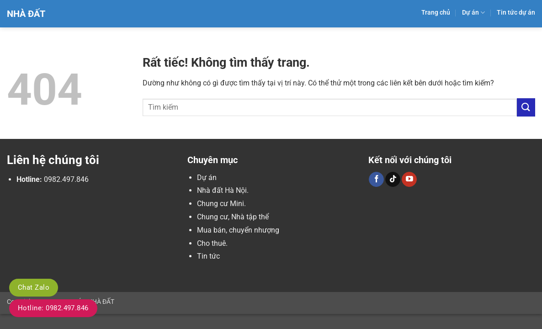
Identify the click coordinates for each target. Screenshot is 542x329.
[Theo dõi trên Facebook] (376, 179)
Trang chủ (435, 12)
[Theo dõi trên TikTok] (392, 179)
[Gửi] (526, 107)
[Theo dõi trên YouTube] (409, 179)
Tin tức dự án (516, 12)
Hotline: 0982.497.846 (53, 308)
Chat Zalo (33, 287)
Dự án (473, 12)
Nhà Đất (26, 13)
